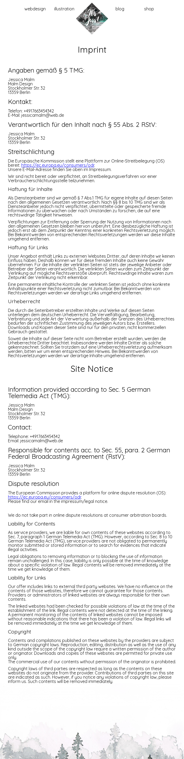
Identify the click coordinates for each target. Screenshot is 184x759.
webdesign (35, 8)
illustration (64, 8)
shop (149, 8)
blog (119, 8)
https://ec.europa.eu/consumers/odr (57, 165)
